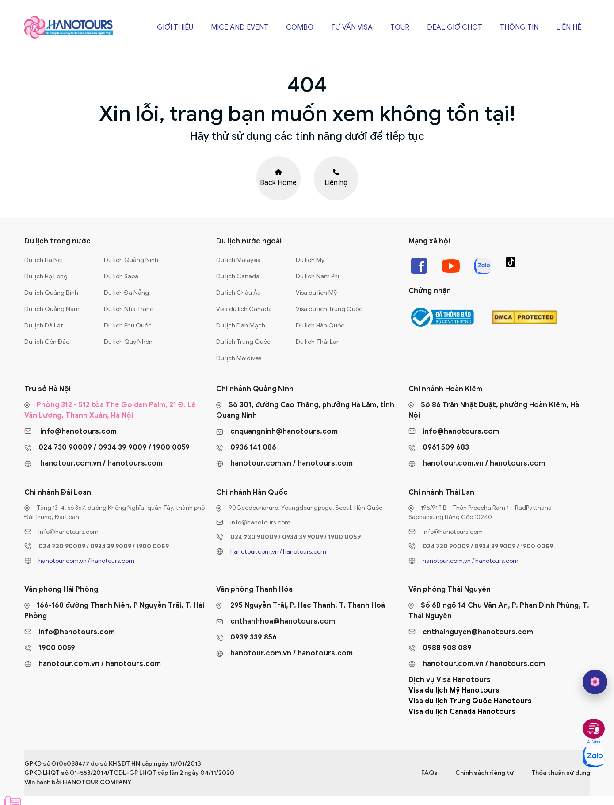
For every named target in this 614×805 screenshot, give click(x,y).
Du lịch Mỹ (310, 260)
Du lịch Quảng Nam (52, 309)
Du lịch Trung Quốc (243, 342)
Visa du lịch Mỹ (316, 293)
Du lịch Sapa (121, 276)
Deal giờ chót (454, 27)
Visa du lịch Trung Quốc (329, 309)
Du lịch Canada (237, 276)
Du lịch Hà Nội (43, 260)
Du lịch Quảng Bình (51, 293)
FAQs (429, 773)
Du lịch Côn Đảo (46, 342)
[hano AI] (595, 682)
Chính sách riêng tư (484, 773)
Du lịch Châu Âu (238, 293)
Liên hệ (568, 27)
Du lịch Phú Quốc (128, 325)
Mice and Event (239, 27)
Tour (399, 27)
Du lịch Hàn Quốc (320, 325)
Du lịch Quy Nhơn (128, 342)
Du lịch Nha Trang (129, 309)
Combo (299, 27)
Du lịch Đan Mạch (240, 325)
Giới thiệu (175, 27)
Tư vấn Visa (352, 27)
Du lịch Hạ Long (46, 276)
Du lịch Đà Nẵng (126, 293)
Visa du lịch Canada (244, 309)
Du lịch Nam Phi (317, 276)
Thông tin (519, 27)
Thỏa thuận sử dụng (560, 773)
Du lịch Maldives (238, 358)
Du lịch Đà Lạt (43, 325)
